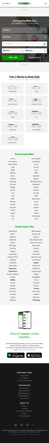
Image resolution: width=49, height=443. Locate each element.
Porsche (36, 193)
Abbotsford (13, 231)
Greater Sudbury (13, 274)
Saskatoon (36, 268)
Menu (6, 3)
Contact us (24, 406)
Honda (12, 204)
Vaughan (36, 294)
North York (36, 245)
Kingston (13, 288)
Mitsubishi (36, 184)
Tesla (36, 210)
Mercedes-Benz (36, 181)
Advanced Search (36, 57)
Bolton (13, 243)
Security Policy (23, 434)
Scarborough (36, 271)
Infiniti (13, 210)
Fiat (12, 193)
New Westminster (36, 240)
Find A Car (13, 57)
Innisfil (12, 283)
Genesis (13, 202)
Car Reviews (24, 378)
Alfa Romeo (13, 161)
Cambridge (13, 254)
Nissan (36, 187)
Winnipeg (36, 300)
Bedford (13, 237)
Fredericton (13, 271)
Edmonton (13, 268)
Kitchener (12, 291)
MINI (36, 173)
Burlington (12, 245)
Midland (13, 300)
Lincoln (36, 167)
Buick (13, 176)
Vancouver (36, 291)
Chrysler (13, 184)
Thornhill (36, 283)
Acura (13, 158)
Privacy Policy (14, 434)
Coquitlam (12, 263)
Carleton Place (12, 257)
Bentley (12, 173)
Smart (36, 204)
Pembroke (36, 254)
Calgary (13, 251)
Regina (36, 263)
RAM (36, 196)
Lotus (36, 170)
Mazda (36, 179)
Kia (13, 219)
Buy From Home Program (24, 411)
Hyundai (13, 207)
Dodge (12, 187)
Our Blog (24, 408)
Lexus (36, 164)
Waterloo (36, 297)
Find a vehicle (24, 375)
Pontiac (36, 190)
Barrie (13, 234)
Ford (12, 196)
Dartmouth (13, 266)
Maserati (36, 176)
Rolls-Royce (36, 199)
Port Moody (36, 260)
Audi (12, 167)
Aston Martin (12, 164)
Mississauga (36, 231)
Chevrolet (12, 181)
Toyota (36, 213)
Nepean (36, 237)
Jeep (13, 216)
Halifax (12, 280)
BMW (13, 170)
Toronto (36, 288)
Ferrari (12, 190)
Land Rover (36, 161)
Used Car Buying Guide (27, 350)
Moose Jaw (36, 234)
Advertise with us (24, 388)
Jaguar (12, 213)
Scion (36, 202)
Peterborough (36, 257)
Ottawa (36, 251)
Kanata (12, 286)
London (13, 297)
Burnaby (13, 248)
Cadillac (13, 179)
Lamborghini (36, 158)
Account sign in (24, 398)
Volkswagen (36, 216)
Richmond (36, 266)
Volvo (36, 219)
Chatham (13, 260)
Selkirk (36, 274)
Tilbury (36, 286)
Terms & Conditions (33, 434)
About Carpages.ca (24, 416)
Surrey (36, 280)
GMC (13, 199)
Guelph (12, 277)
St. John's (36, 277)
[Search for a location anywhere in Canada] (22, 43)
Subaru (36, 207)
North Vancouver (36, 243)
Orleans (36, 248)
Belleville (13, 240)
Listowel (13, 294)
